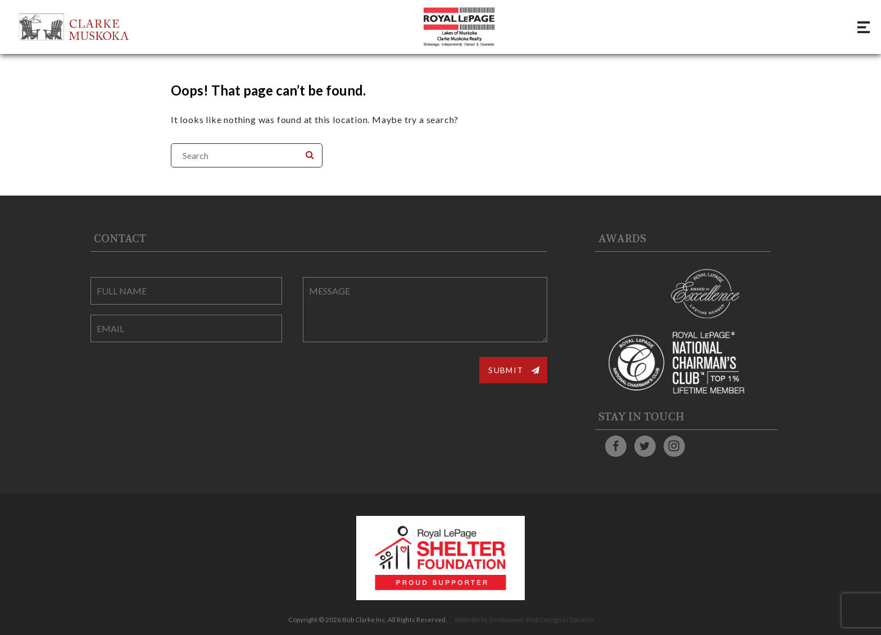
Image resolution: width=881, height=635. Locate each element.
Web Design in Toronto (559, 619)
